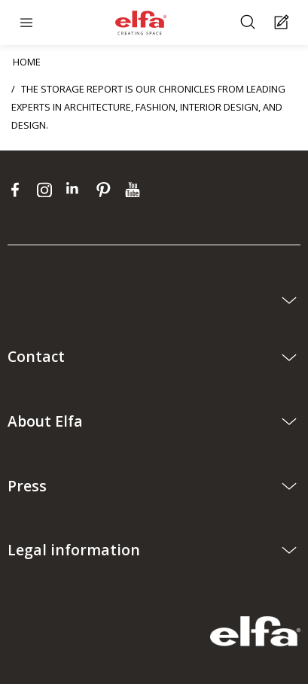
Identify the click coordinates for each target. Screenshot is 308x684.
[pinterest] (106, 189)
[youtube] (134, 189)
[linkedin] (77, 189)
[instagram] (48, 189)
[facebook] (18, 189)
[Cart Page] (283, 23)
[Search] (249, 23)
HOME (27, 61)
